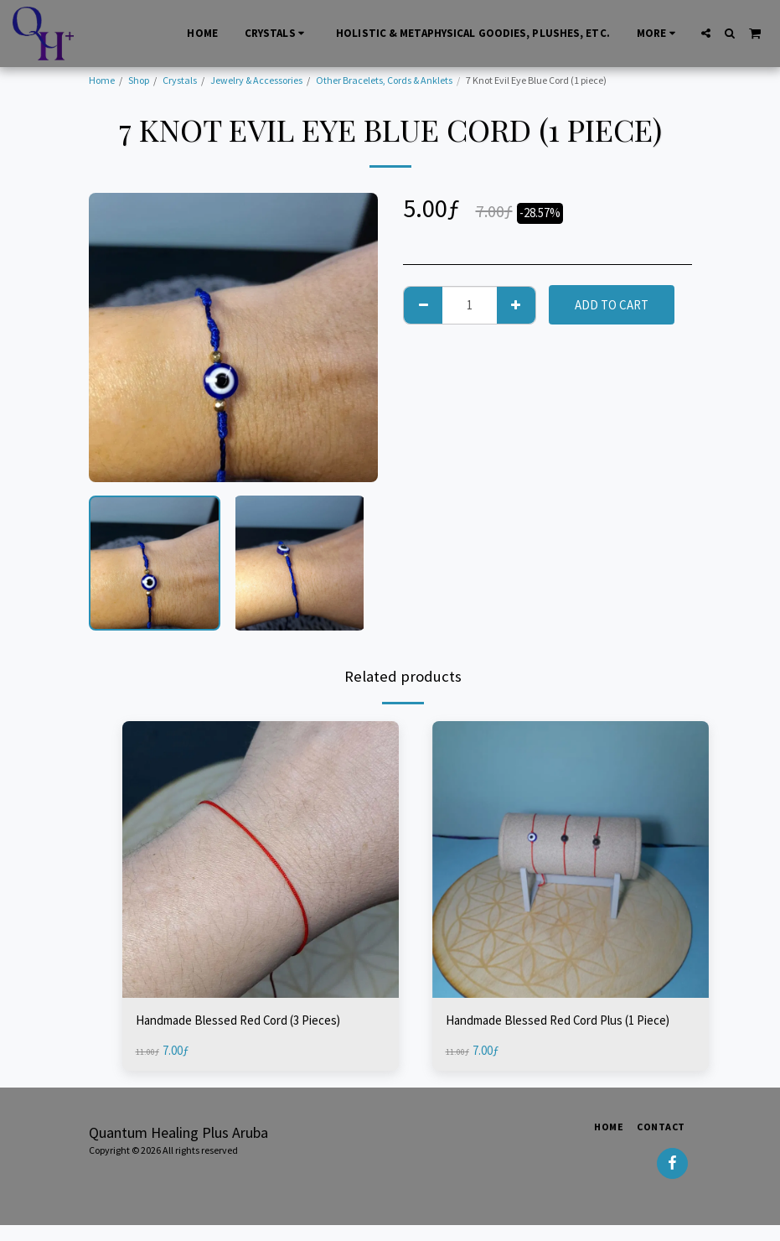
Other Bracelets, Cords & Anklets (384, 80)
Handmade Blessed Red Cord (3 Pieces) (239, 1020)
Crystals (180, 80)
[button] (706, 33)
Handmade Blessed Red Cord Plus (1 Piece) (558, 1020)
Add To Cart (611, 305)
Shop (138, 80)
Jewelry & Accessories (256, 80)
